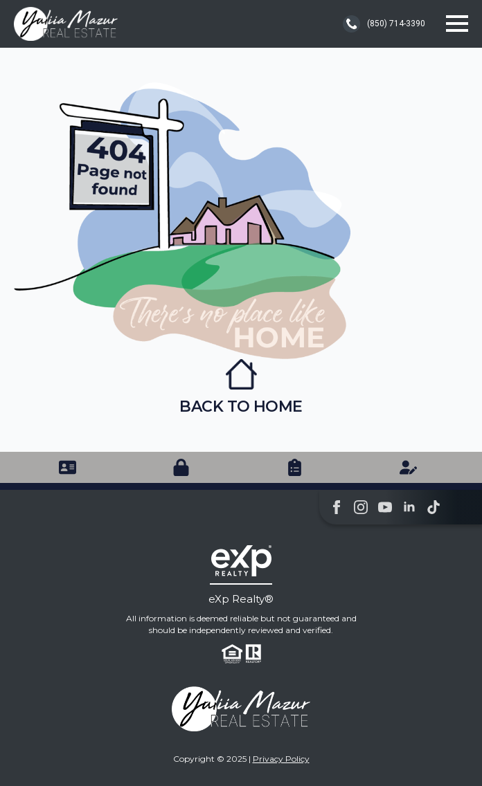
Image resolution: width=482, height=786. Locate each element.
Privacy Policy (281, 758)
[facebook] (336, 507)
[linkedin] (409, 507)
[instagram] (361, 507)
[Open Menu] (457, 23)
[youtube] (385, 507)
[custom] (433, 507)
